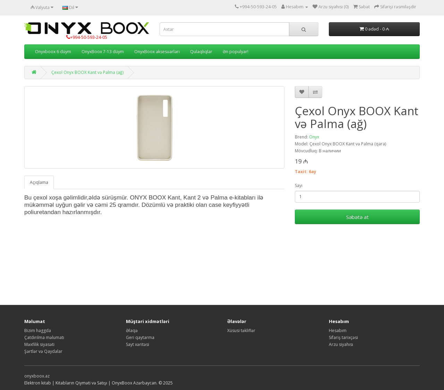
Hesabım (338, 330)
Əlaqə (132, 330)
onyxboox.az (37, 376)
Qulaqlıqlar (201, 51)
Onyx (314, 137)
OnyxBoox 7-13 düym (103, 51)
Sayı (298, 185)
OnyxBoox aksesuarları (157, 51)
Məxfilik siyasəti (39, 344)
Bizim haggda (37, 330)
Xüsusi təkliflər (241, 330)
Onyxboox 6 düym (53, 51)
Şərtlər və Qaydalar (43, 351)
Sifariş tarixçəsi (343, 337)
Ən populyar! (235, 51)
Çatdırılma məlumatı (44, 337)
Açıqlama (39, 182)
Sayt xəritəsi (137, 344)
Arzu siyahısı (341, 344)
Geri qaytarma (140, 337)
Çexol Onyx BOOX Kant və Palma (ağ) (87, 72)
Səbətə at (357, 216)
